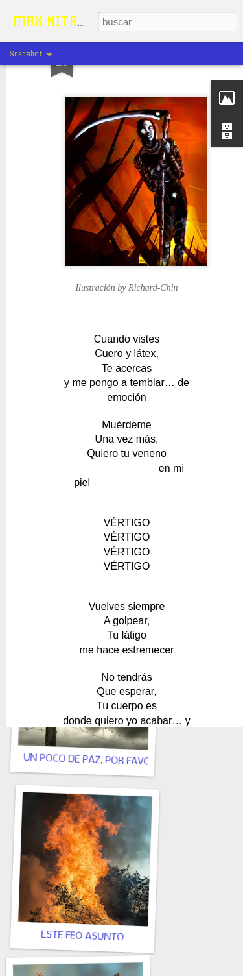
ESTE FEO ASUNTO (82, 936)
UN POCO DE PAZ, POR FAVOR (89, 760)
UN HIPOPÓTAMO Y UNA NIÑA (96, 576)
